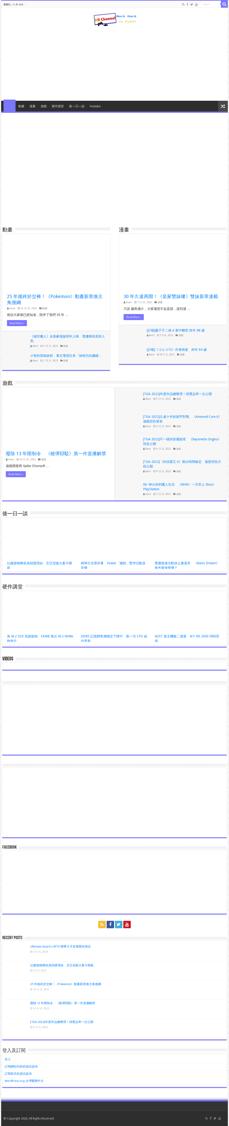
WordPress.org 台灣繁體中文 (24, 1081)
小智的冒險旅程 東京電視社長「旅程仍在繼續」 (66, 355)
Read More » (17, 323)
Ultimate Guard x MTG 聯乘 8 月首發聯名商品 (60, 946)
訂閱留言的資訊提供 (18, 1073)
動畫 (21, 106)
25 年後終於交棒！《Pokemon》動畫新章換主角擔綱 (65, 984)
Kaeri (12, 308)
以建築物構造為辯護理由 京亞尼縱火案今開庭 (62, 965)
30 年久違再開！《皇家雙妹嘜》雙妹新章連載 (171, 296)
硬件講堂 (58, 106)
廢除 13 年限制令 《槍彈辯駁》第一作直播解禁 (56, 453)
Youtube (95, 106)
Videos (7, 659)
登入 (8, 1059)
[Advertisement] (114, 63)
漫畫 (32, 106)
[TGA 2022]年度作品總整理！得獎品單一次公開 (177, 394)
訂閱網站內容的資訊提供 (21, 1066)
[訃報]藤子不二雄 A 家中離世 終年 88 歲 (176, 330)
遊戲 (44, 106)
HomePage (9, 106)
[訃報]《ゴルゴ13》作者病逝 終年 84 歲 (177, 349)
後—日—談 (77, 106)
